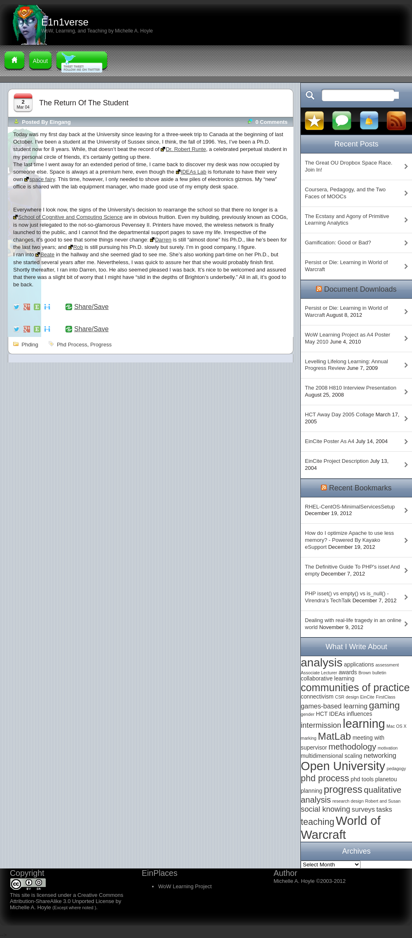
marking (308, 738)
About (40, 61)
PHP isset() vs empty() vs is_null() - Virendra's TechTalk (347, 597)
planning (311, 791)
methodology (352, 746)
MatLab (334, 736)
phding (29, 344)
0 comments (271, 122)
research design (348, 801)
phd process (72, 344)
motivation (388, 747)
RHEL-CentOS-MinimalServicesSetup (350, 507)
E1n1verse (65, 22)
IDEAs (337, 714)
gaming (384, 705)
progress (101, 344)
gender (307, 714)
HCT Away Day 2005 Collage (339, 414)
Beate (47, 254)
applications (359, 665)
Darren (163, 240)
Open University (343, 766)
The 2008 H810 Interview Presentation (350, 388)
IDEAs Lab (193, 172)
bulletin (379, 672)
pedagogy (396, 768)
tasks (384, 809)
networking (380, 755)
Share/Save (91, 307)
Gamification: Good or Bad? (338, 242)
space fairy (42, 179)
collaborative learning (327, 679)
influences (359, 714)
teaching (317, 822)
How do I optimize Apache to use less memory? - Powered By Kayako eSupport (349, 540)
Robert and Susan (382, 801)
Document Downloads (360, 289)
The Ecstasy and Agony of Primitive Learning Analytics (347, 219)
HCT (322, 714)
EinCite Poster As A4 (329, 441)
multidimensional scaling (331, 756)
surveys (363, 809)
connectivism (317, 697)
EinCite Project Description (337, 461)
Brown (364, 672)
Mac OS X (396, 726)
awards (348, 672)
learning (364, 723)
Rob (78, 247)
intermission (321, 725)
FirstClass (385, 696)
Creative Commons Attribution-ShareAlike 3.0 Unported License (66, 898)
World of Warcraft (341, 827)
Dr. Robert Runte (186, 149)
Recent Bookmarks (360, 488)
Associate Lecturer (319, 672)
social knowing (325, 809)
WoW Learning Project (185, 886)
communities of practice (355, 687)
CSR (339, 696)
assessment (387, 664)
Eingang (59, 122)
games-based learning (334, 706)
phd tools (362, 779)
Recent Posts (356, 144)
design (352, 696)
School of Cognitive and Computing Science (70, 217)
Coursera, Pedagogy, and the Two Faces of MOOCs (345, 193)
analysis (321, 662)
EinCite (367, 696)
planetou (386, 779)
